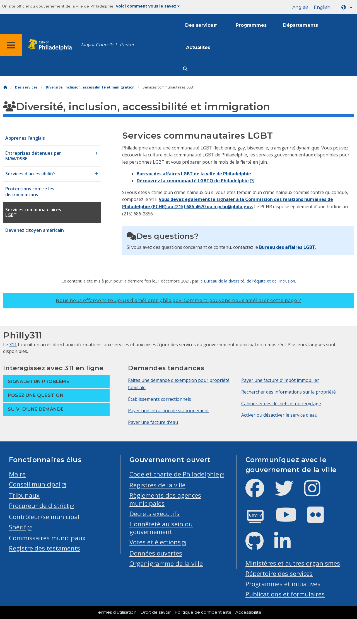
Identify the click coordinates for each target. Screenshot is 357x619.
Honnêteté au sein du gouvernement (161, 528)
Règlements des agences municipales (165, 499)
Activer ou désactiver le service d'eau (279, 415)
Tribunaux (24, 495)
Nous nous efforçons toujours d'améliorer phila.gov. (178, 300)
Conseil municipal (35, 484)
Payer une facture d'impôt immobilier (280, 380)
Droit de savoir (155, 612)
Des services (200, 25)
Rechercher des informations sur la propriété (288, 392)
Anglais (300, 7)
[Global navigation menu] (11, 45)
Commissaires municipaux (47, 538)
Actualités (198, 47)
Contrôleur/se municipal (44, 516)
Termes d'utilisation (116, 612)
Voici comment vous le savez (148, 6)
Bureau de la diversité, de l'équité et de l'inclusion (249, 281)
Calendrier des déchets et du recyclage (281, 404)
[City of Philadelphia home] (51, 45)
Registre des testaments (44, 548)
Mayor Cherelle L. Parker (107, 44)
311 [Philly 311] (13, 345)
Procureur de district (39, 505)
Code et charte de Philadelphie (174, 474)
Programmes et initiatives (282, 583)
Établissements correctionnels (159, 399)
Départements (300, 25)
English (322, 7)
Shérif (17, 527)
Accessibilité (248, 612)
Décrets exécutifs (154, 513)
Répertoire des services (279, 573)
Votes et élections (155, 542)
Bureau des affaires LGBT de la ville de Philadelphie (194, 174)
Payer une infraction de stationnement (168, 410)
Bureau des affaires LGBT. (287, 247)
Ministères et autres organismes (292, 563)
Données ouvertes (155, 553)
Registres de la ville (157, 485)
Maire (17, 474)
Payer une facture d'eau (153, 422)
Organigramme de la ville (166, 563)
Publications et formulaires (285, 594)
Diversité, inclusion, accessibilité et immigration (90, 87)
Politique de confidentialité (203, 612)
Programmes (251, 25)
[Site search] (185, 69)
